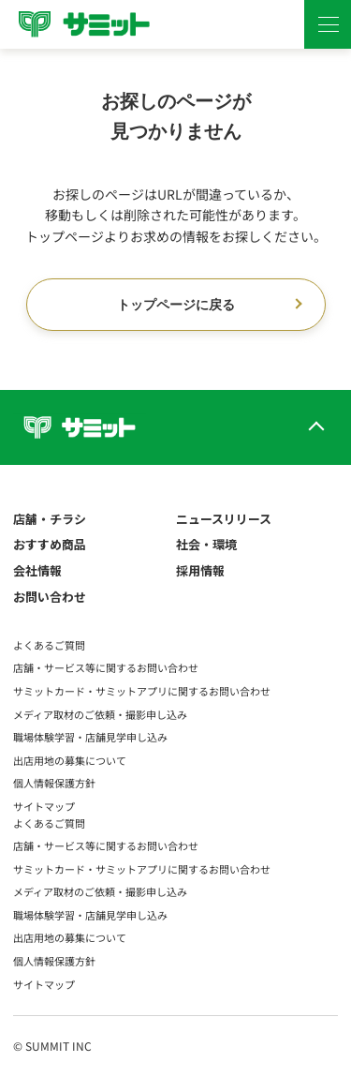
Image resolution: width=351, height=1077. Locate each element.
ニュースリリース (223, 519)
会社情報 (37, 570)
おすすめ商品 (49, 544)
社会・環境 (206, 544)
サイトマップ (44, 806)
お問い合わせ (49, 597)
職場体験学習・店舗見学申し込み (90, 736)
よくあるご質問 (49, 644)
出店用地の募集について (69, 760)
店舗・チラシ (49, 519)
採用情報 (200, 570)
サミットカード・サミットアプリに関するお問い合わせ (142, 690)
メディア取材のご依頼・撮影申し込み (100, 714)
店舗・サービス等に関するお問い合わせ (105, 667)
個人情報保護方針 (54, 782)
